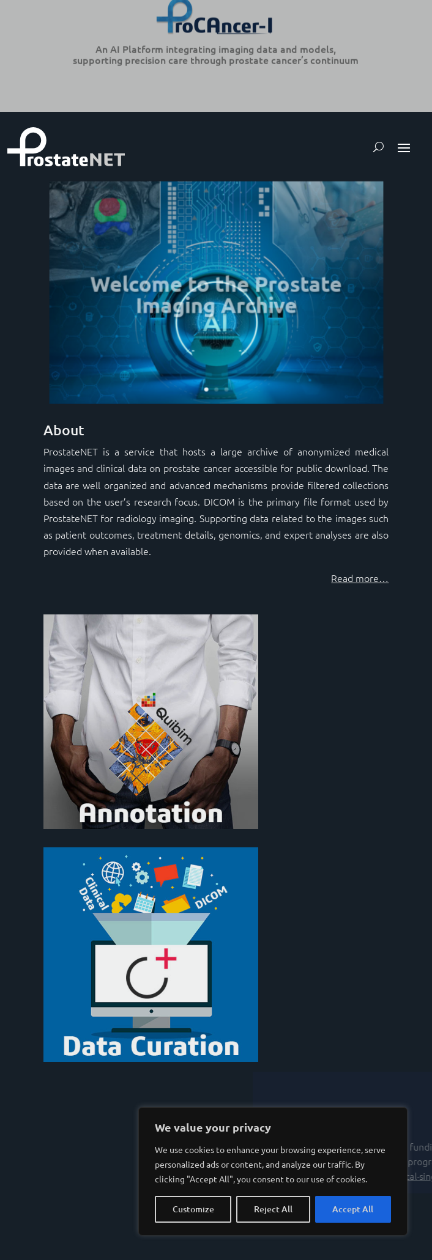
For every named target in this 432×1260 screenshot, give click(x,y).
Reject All (273, 1209)
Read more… (360, 577)
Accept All (352, 1209)
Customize (193, 1209)
